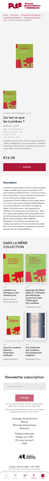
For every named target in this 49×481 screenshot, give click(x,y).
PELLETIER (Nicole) (10, 302)
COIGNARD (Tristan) (33, 307)
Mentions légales (23, 467)
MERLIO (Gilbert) (9, 299)
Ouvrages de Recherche (24, 419)
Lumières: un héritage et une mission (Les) (11, 293)
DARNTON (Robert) (10, 359)
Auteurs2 (24, 428)
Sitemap (12, 467)
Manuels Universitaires (24, 425)
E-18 (29, 113)
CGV (32, 467)
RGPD (37, 467)
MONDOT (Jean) (11, 126)
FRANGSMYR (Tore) (33, 359)
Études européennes (14, 113)
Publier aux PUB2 (24, 437)
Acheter (24, 167)
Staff (24, 444)
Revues (24, 422)
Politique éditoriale (24, 434)
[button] (43, 475)
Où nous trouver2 (24, 440)
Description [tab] (10, 182)
